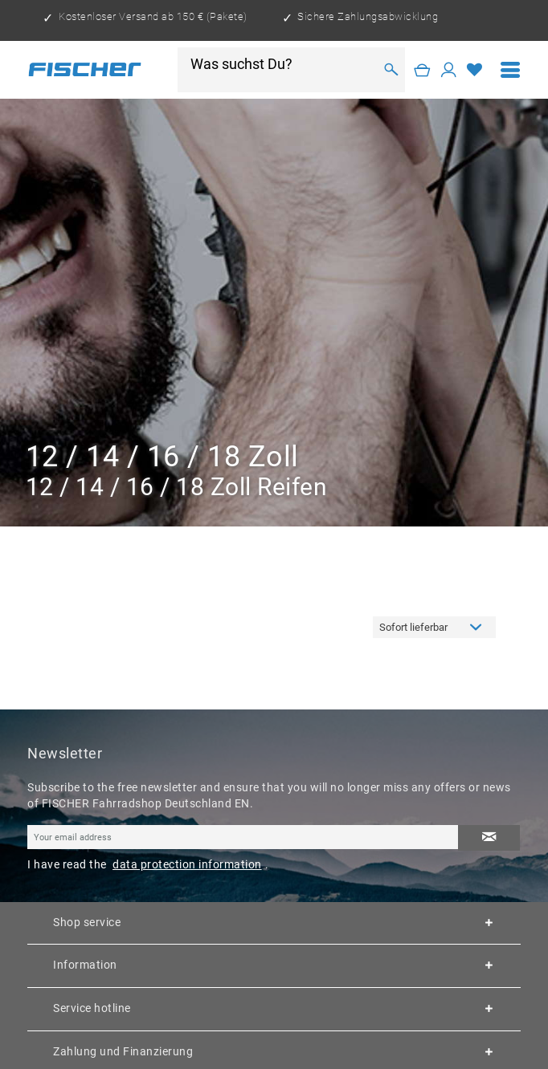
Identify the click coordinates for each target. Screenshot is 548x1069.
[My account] (448, 70)
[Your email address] (243, 837)
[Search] (391, 69)
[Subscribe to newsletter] (489, 838)
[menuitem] (511, 70)
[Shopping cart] (422, 70)
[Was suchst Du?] (281, 63)
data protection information (187, 865)
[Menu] (511, 70)
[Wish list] (474, 70)
